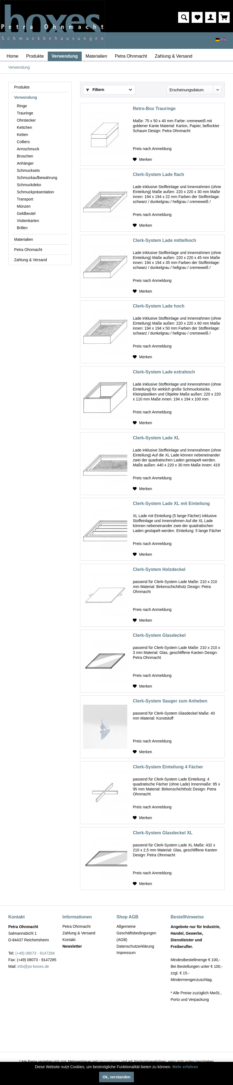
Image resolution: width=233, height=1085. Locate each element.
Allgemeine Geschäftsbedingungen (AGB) (136, 933)
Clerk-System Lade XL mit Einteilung (171, 503)
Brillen (22, 228)
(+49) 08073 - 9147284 (35, 953)
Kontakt (68, 939)
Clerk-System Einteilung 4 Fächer (168, 767)
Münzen (24, 206)
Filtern (95, 89)
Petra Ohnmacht (28, 249)
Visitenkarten (28, 220)
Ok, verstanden (116, 1077)
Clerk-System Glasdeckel (159, 635)
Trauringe (25, 113)
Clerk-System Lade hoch (158, 306)
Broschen (25, 156)
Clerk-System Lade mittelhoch (164, 240)
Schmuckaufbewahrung (37, 177)
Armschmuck (28, 149)
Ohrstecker (26, 120)
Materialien (23, 239)
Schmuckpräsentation (35, 192)
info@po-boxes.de (33, 966)
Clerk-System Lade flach (158, 174)
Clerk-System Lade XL (156, 437)
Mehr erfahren (185, 1067)
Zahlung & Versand (30, 260)
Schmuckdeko (29, 185)
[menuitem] (154, 17)
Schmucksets (28, 170)
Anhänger (25, 163)
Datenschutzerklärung (135, 946)
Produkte (22, 87)
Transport (25, 199)
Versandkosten (109, 1061)
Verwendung (25, 97)
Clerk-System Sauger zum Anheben (170, 701)
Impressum (126, 952)
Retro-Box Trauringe (154, 108)
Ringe (22, 106)
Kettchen (24, 127)
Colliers (23, 142)
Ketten (22, 134)
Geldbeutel (26, 213)
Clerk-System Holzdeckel (159, 569)
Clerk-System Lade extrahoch (164, 372)
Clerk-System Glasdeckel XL (162, 832)
